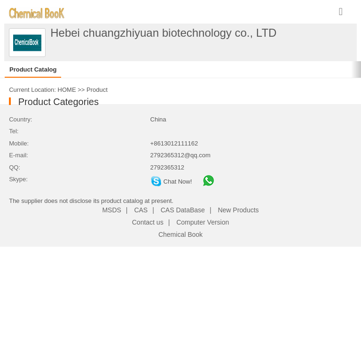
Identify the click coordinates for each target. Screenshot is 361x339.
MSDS (111, 210)
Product (97, 89)
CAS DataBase (183, 210)
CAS (141, 210)
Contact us (148, 222)
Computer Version (202, 222)
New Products (238, 210)
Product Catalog (32, 69)
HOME (67, 89)
